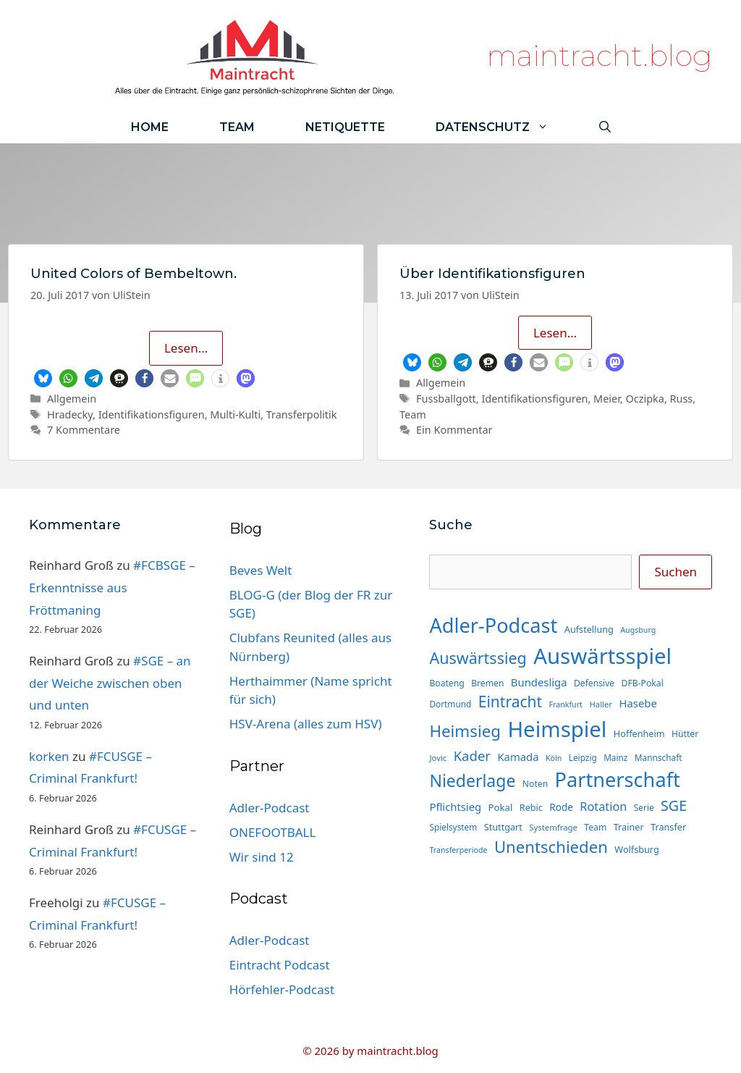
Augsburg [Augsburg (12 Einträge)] (638, 630)
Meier (606, 398)
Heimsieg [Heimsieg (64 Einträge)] (465, 731)
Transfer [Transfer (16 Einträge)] (668, 826)
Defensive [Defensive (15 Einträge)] (594, 683)
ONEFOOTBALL (272, 832)
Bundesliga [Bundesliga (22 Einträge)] (539, 682)
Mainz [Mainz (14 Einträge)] (615, 757)
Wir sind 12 (261, 857)
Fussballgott (446, 398)
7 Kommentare (83, 430)
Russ (681, 398)
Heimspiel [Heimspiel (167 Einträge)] (556, 729)
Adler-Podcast (269, 807)
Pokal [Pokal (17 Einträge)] (500, 807)
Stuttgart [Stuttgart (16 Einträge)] (503, 826)
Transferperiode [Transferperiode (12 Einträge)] (458, 850)
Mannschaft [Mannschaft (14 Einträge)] (658, 757)
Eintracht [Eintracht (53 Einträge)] (510, 701)
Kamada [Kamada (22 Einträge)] (517, 756)
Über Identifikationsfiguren (492, 274)
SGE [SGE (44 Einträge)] (674, 805)
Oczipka (644, 398)
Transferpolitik (301, 414)
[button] (43, 378)
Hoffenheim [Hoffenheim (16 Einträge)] (639, 733)
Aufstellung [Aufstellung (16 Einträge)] (589, 629)
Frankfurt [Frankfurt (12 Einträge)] (565, 704)
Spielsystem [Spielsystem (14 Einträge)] (453, 827)
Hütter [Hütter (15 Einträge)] (685, 734)
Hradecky (70, 414)
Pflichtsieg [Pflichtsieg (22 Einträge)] (455, 806)
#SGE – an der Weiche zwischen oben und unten (110, 682)
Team (237, 127)
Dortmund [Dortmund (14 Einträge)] (450, 704)
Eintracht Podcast (279, 964)
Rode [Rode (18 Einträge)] (560, 807)
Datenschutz (505, 127)
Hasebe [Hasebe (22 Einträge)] (637, 703)
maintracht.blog (599, 55)
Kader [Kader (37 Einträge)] (472, 755)
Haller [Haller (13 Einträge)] (600, 704)
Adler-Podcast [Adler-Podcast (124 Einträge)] (493, 625)
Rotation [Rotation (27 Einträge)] (603, 807)
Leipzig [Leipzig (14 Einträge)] (583, 757)
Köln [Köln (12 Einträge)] (554, 758)
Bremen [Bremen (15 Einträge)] (487, 683)
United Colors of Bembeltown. (133, 274)
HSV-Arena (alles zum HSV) (305, 723)
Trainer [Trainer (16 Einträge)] (629, 826)
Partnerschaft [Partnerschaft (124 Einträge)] (617, 779)
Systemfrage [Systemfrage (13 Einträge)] (553, 827)
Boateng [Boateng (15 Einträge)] (446, 683)
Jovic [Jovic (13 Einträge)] (437, 757)
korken (49, 756)
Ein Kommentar (454, 430)
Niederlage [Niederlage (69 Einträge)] (472, 780)
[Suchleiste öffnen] (605, 127)
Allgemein (71, 398)
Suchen (675, 571)
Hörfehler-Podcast (281, 989)
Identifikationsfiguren (151, 414)
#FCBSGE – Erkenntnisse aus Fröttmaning (112, 587)
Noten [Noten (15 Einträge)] (535, 784)
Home (150, 127)
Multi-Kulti (235, 414)
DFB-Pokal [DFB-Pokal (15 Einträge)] (643, 683)
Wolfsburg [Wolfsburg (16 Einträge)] (636, 849)
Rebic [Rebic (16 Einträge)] (531, 807)
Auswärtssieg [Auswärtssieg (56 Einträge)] (477, 657)
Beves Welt (260, 570)
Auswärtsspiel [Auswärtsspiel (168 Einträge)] (602, 655)
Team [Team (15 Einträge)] (595, 827)
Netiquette (345, 127)
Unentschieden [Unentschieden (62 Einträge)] (551, 846)
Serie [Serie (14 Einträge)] (644, 807)
